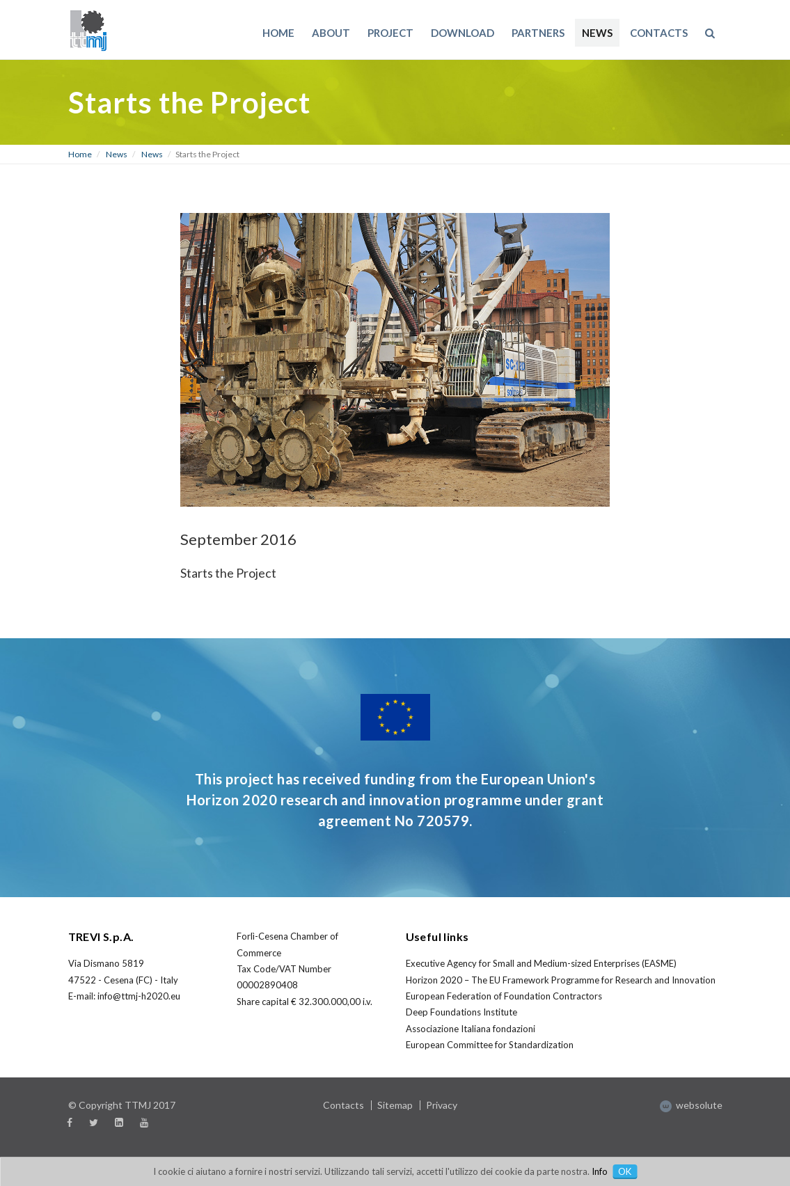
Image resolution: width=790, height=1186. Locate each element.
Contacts (343, 1105)
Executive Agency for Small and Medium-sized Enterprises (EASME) (541, 963)
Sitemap (395, 1105)
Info (600, 1171)
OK (624, 1171)
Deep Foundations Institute (461, 1012)
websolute (691, 1105)
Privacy (441, 1105)
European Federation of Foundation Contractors (504, 996)
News (116, 154)
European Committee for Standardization (490, 1044)
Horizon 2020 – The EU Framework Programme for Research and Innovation (561, 980)
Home (80, 154)
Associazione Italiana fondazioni (470, 1028)
